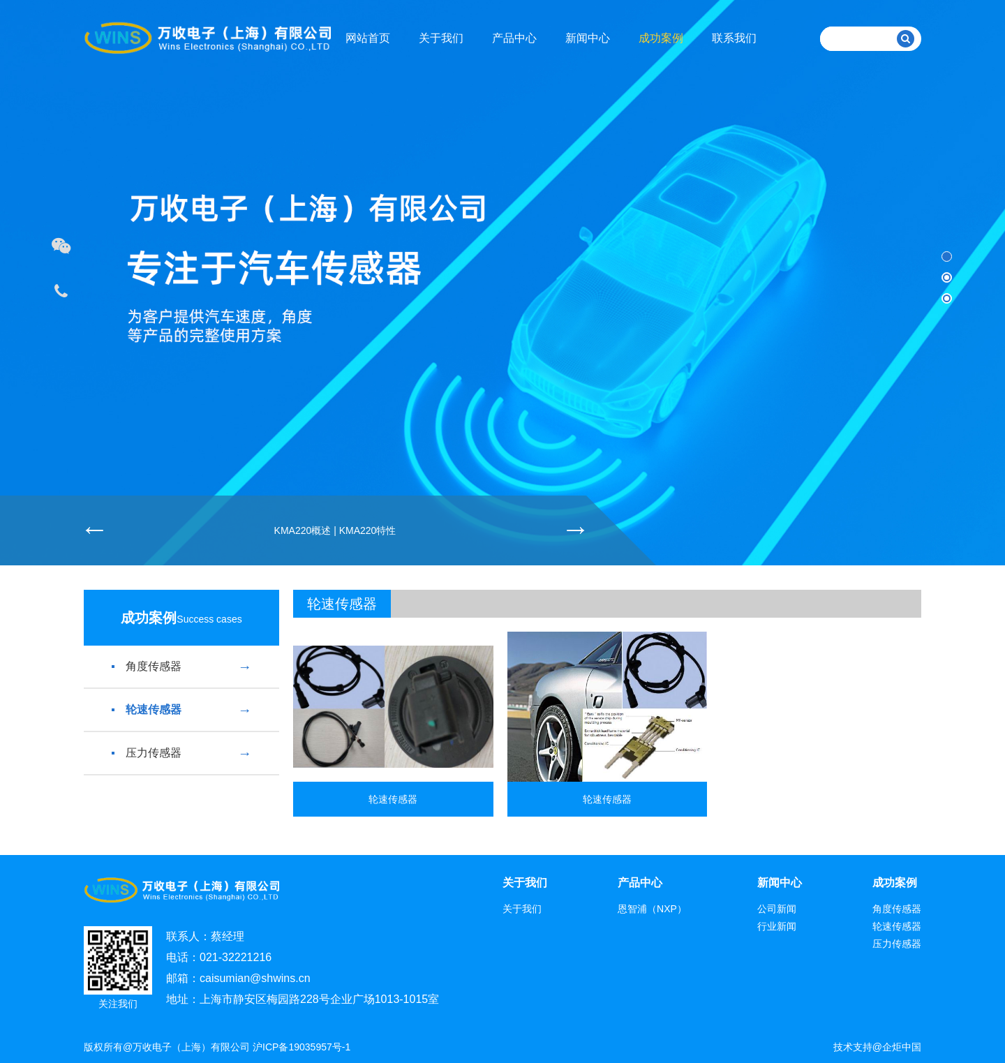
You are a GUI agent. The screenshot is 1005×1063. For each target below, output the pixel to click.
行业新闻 (776, 926)
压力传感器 (181, 753)
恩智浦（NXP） (652, 908)
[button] (946, 256)
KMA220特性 (367, 530)
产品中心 (514, 38)
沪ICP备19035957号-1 (301, 1047)
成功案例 (661, 38)
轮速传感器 (181, 710)
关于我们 (441, 38)
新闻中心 (587, 38)
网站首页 (367, 38)
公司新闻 (776, 908)
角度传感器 (181, 666)
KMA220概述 (303, 530)
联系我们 (734, 38)
